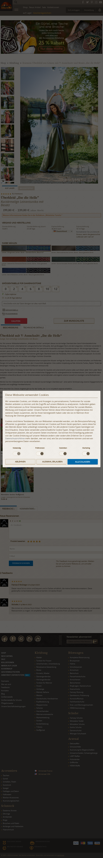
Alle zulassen (82, 461)
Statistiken (63, 448)
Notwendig (17, 448)
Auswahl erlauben (52, 461)
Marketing (86, 448)
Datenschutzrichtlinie (15, 438)
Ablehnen (20, 461)
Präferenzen (40, 448)
